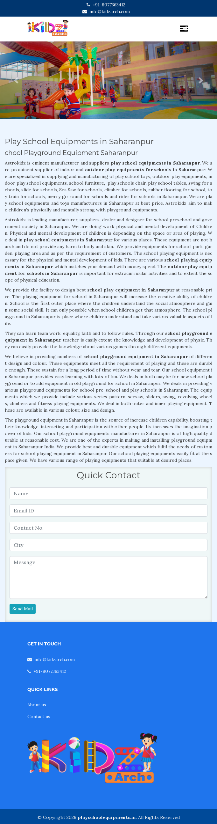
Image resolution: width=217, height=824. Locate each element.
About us (36, 705)
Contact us (38, 716)
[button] (16, 80)
